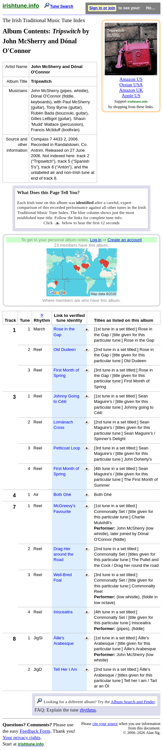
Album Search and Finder (133, 701)
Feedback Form (35, 731)
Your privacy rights (21, 737)
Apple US (131, 95)
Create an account (125, 239)
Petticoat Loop (66, 448)
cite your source (105, 723)
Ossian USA (131, 84)
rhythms (88, 709)
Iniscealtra (62, 611)
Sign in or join (102, 8)
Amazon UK (131, 90)
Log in (96, 239)
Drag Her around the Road (63, 554)
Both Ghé (62, 494)
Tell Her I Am (65, 669)
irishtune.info (21, 6)
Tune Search (61, 6)
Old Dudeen (64, 349)
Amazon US (131, 79)
